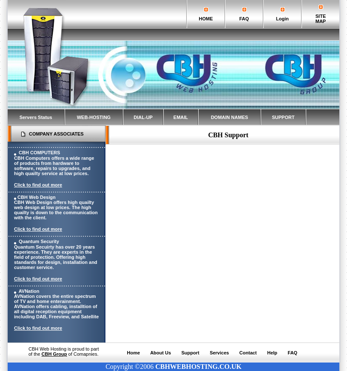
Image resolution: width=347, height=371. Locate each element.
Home (133, 352)
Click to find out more (38, 184)
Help (272, 352)
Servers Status (36, 117)
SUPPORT (283, 117)
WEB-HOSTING (94, 117)
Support (190, 352)
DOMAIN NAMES (229, 117)
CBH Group (54, 354)
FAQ (293, 352)
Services (219, 352)
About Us (160, 352)
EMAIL (181, 117)
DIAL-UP (143, 117)
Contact (248, 352)
